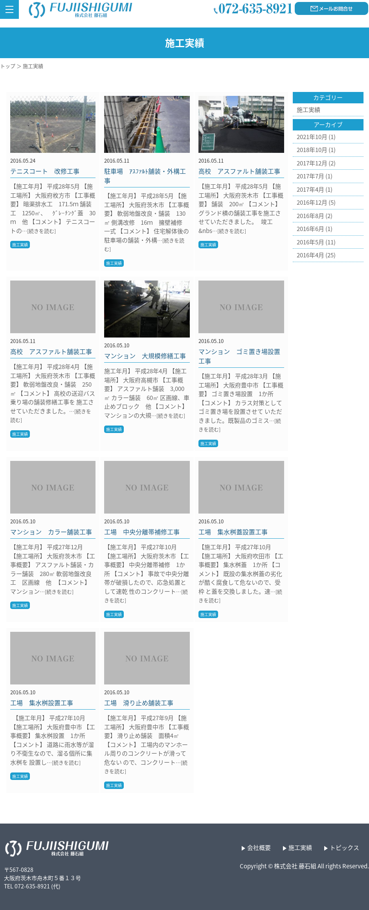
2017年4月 (310, 189)
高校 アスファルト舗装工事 (239, 171)
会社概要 (259, 847)
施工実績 (20, 245)
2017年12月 (312, 163)
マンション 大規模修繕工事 (145, 355)
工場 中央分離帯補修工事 (142, 531)
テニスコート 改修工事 (44, 171)
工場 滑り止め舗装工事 (138, 702)
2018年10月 (312, 149)
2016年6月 (310, 228)
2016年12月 (312, 202)
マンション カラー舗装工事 (51, 531)
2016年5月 (310, 242)
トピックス (344, 847)
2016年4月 (310, 255)
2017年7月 (310, 176)
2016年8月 (310, 215)
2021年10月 (312, 136)
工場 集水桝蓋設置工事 (233, 531)
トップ (7, 66)
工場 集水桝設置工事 (41, 702)
